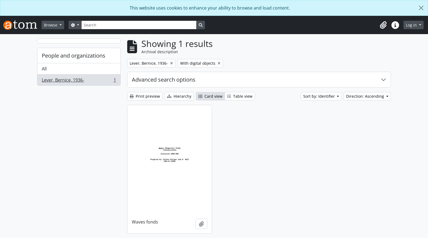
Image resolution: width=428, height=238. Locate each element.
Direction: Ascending (365, 96)
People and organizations (73, 55)
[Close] (421, 8)
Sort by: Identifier (319, 96)
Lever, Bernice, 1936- (78, 81)
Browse (51, 25)
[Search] (139, 25)
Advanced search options (163, 79)
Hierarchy (179, 96)
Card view (210, 96)
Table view (239, 96)
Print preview (145, 96)
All (44, 69)
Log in (412, 25)
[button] (383, 25)
